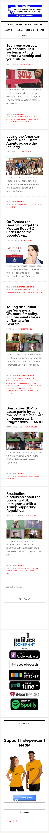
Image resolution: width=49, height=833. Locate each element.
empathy (19, 381)
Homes (19, 119)
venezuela (11, 386)
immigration (11, 571)
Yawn (39, 292)
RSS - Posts (13, 821)
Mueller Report (13, 292)
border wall (23, 568)
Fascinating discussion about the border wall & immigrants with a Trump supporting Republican (23, 502)
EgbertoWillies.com (24, 11)
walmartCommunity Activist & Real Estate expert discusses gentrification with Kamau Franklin (24, 388)
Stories (16, 383)
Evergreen (21, 287)
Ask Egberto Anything (27, 117)
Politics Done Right (30, 119)
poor (23, 292)
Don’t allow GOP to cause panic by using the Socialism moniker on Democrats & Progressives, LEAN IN (24, 415)
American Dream (25, 204)
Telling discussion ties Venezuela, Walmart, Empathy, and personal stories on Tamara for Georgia (23, 315)
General (20, 114)
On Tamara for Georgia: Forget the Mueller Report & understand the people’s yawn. (22, 228)
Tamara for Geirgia (27, 383)
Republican (22, 571)
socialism (10, 479)
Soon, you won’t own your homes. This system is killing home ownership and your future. (23, 52)
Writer (9, 393)
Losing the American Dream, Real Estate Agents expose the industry (23, 142)
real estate (37, 204)
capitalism (10, 119)
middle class (33, 290)
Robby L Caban (24, 122)
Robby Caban (11, 122)
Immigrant (34, 568)
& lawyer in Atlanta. (26, 378)
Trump (9, 573)
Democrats (22, 476)
